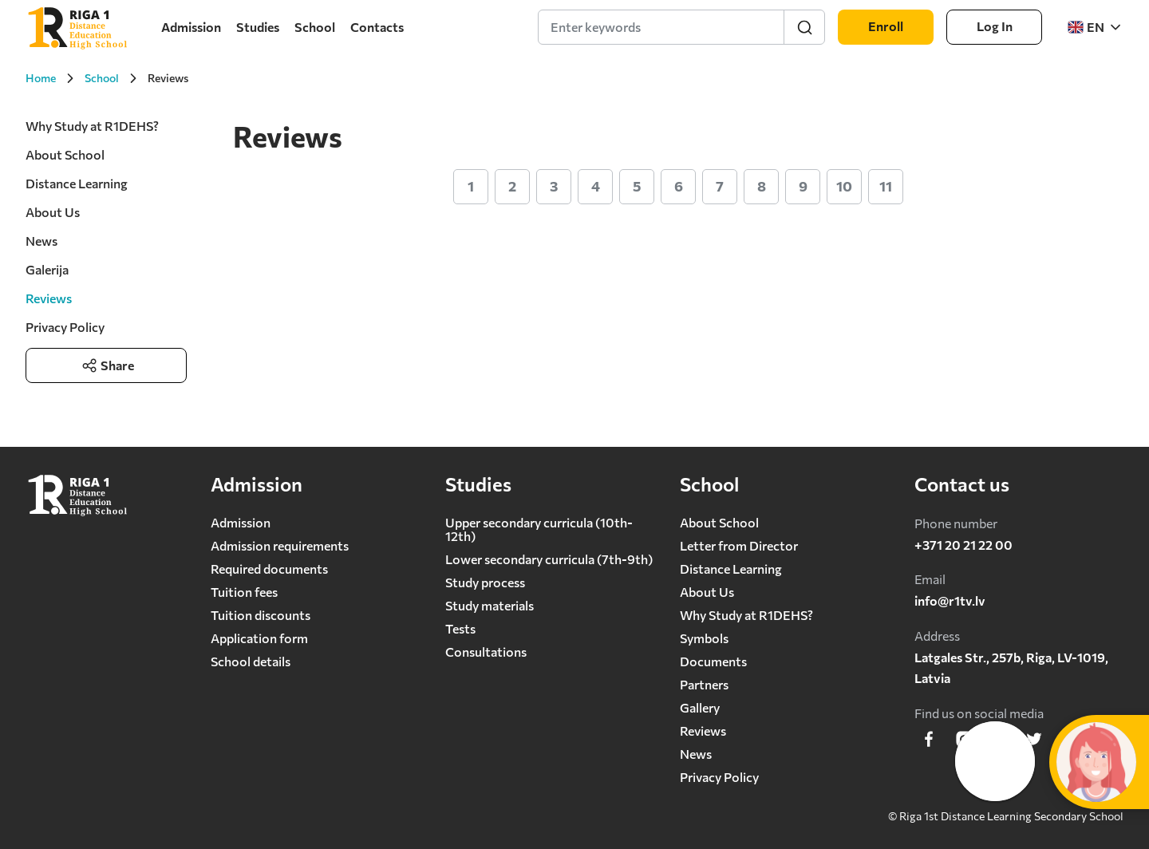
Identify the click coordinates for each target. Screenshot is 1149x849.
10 (844, 186)
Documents (713, 661)
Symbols (704, 638)
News (41, 240)
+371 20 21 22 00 (963, 544)
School (314, 26)
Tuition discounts (260, 615)
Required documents (269, 568)
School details (250, 661)
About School (65, 154)
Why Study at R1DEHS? (92, 125)
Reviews (703, 730)
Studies (257, 26)
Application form (259, 638)
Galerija (47, 269)
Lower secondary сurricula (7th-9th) (549, 559)
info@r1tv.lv (949, 600)
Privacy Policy (65, 326)
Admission (191, 26)
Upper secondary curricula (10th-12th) (539, 529)
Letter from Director (739, 545)
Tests (460, 628)
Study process (485, 582)
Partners (704, 684)
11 (885, 186)
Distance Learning (77, 183)
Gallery (700, 707)
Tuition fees (244, 591)
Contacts (377, 26)
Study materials (489, 605)
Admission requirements (280, 545)
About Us (53, 211)
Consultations (486, 651)
